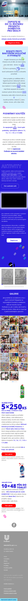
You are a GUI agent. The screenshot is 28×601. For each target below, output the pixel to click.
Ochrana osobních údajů (10, 591)
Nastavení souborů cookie (8, 599)
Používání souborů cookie (10, 593)
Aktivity (5, 561)
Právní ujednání (7, 588)
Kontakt (6, 570)
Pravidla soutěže (8, 567)
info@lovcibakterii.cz (9, 584)
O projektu (6, 558)
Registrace (6, 563)
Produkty (6, 565)
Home (5, 556)
